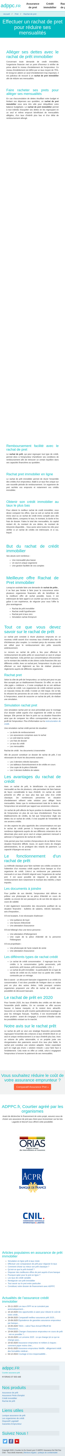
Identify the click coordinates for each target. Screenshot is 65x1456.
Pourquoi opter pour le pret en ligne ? (24, 1275)
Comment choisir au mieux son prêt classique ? (28, 1267)
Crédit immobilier (49, 5)
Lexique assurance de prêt (13, 1415)
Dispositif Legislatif (10, 1421)
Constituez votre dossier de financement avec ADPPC (31, 1286)
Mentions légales (30, 1453)
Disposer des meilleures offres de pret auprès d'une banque (34, 1272)
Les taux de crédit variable (19, 1278)
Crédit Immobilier (9, 1398)
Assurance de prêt (10, 1393)
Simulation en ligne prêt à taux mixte (24, 1261)
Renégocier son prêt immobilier (21, 1281)
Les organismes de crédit (13, 1418)
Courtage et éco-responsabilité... (32, 1354)
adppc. (11, 5)
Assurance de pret (32, 5)
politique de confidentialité (47, 1453)
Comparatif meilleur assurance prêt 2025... (37, 1317)
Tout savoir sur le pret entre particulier (24, 1283)
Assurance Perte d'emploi (13, 1395)
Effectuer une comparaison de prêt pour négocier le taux (32, 1264)
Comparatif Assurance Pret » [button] (32, 1087)
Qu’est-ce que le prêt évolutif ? (21, 1269)
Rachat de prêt (8, 1401)
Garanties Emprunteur (12, 1424)
